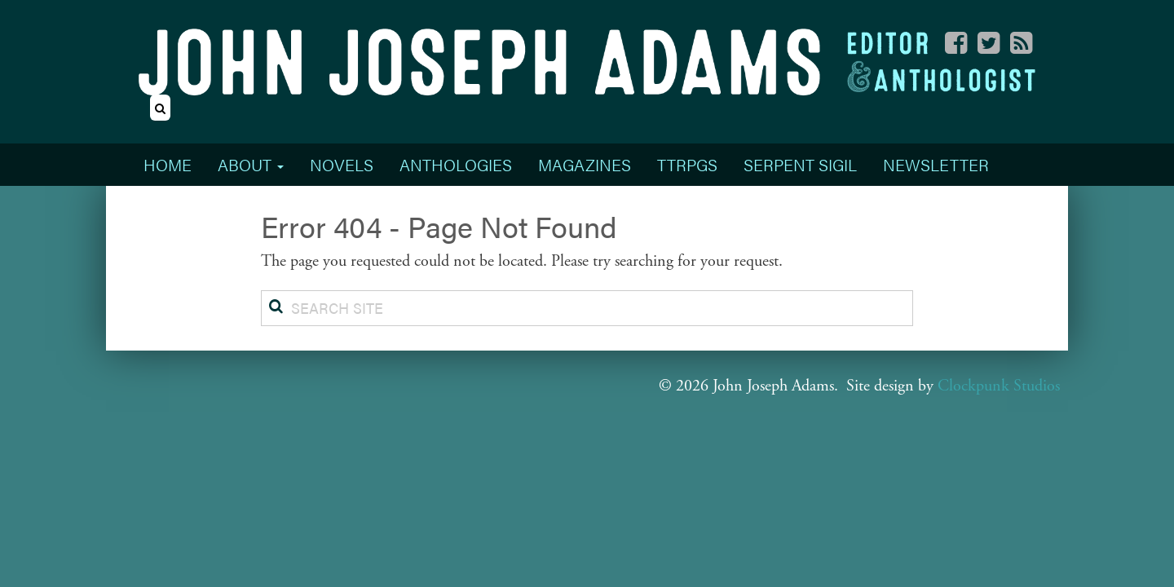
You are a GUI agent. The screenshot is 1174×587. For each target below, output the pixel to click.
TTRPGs (687, 164)
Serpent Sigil (800, 164)
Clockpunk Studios (999, 386)
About (251, 164)
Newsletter (936, 164)
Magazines (584, 164)
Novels (341, 164)
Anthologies (455, 164)
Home (167, 164)
